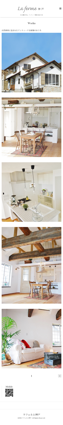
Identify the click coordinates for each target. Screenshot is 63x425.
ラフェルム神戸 (31, 414)
